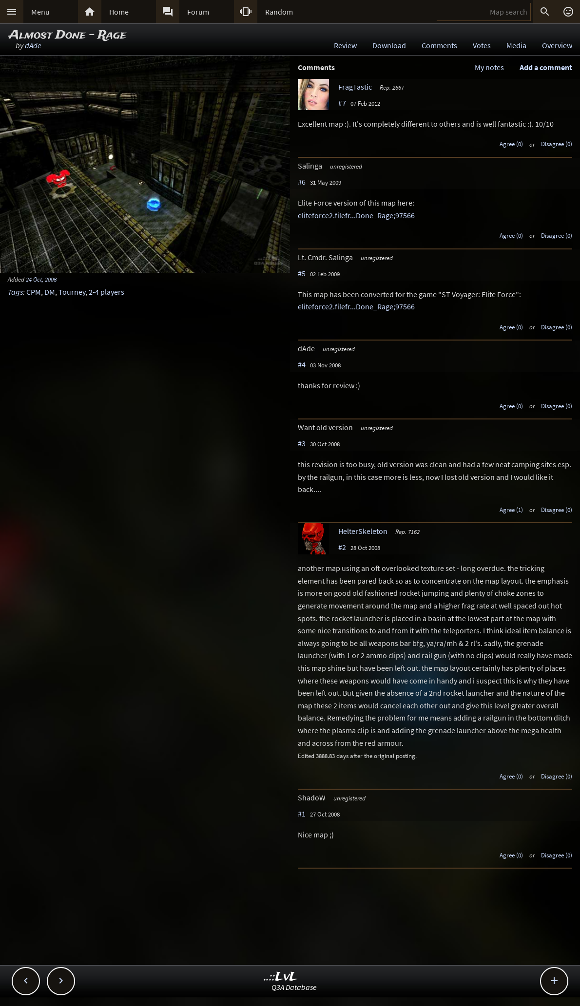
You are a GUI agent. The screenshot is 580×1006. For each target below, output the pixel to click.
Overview (557, 45)
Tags (15, 292)
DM (49, 292)
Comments (439, 45)
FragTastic (355, 87)
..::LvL (281, 977)
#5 (302, 273)
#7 (342, 103)
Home (119, 12)
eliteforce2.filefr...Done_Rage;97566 (356, 215)
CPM (33, 292)
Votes (482, 45)
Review (345, 45)
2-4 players (106, 292)
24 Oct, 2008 (41, 279)
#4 (302, 364)
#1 (302, 813)
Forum (198, 12)
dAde (33, 45)
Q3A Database (294, 987)
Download (389, 45)
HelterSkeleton (362, 531)
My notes (489, 67)
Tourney (71, 292)
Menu (40, 12)
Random (279, 12)
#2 (342, 547)
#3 (302, 443)
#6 (302, 182)
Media (516, 45)
